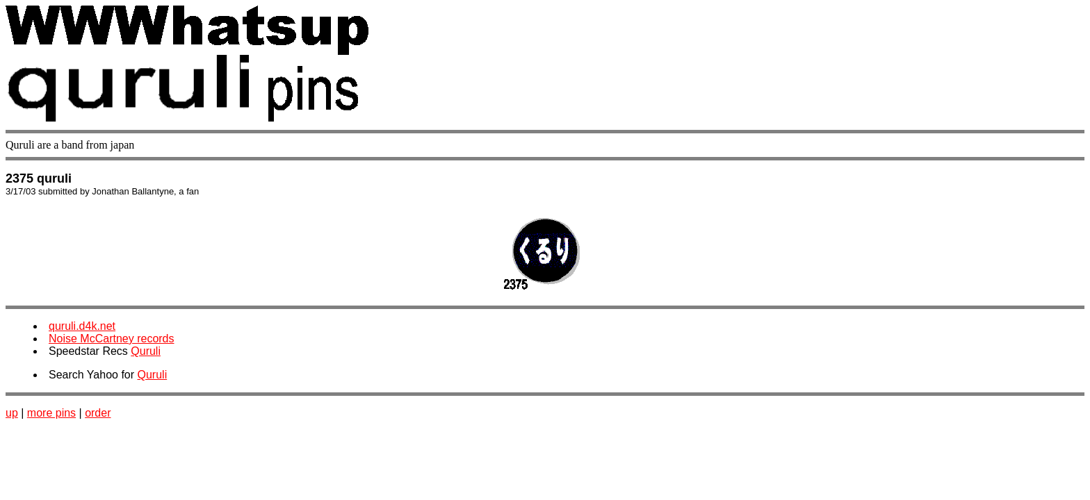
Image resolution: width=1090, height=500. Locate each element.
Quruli (146, 351)
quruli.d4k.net (82, 326)
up (12, 413)
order (98, 413)
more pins (51, 413)
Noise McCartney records (111, 338)
